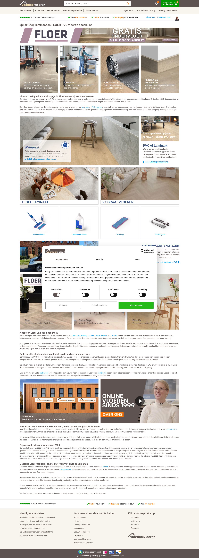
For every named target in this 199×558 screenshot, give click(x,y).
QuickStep (76, 335)
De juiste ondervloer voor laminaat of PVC (36, 532)
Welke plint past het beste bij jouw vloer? (36, 525)
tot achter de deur (126, 17)
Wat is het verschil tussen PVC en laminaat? (37, 518)
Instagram (134, 521)
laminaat (85, 107)
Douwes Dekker (94, 335)
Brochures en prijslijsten (83, 543)
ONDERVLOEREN (114, 82)
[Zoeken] (128, 3)
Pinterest (133, 528)
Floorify (137, 320)
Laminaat (39, 10)
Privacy (103, 556)
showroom (171, 429)
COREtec (113, 335)
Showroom (78, 521)
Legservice (78, 535)
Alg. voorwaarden (82, 556)
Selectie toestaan (99, 305)
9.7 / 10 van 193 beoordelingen (42, 17)
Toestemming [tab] (61, 259)
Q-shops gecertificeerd (92, 552)
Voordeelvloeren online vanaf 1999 (33, 535)
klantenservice (65, 469)
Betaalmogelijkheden (82, 532)
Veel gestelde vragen (82, 539)
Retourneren (79, 528)
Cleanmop (120, 223)
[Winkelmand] (170, 3)
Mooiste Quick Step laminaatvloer (94, 323)
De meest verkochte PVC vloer (39, 323)
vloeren (121, 556)
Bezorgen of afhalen (82, 525)
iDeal (79, 17)
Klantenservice (80, 518)
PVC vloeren (25, 10)
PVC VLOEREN (32, 82)
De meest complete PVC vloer (146, 323)
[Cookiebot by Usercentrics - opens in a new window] (143, 251)
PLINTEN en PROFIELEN (151, 81)
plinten (105, 467)
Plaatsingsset (160, 223)
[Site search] (94, 3)
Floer (28, 320)
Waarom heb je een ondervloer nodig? (35, 521)
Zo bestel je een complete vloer (32, 528)
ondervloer (44, 373)
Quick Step (85, 320)
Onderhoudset (39, 223)
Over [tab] (137, 259)
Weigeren (63, 305)
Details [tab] (99, 259)
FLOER (104, 335)
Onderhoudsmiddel (79, 223)
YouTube (133, 525)
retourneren (101, 17)
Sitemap (95, 556)
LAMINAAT (70, 82)
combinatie (102, 373)
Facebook (133, 518)
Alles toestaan (136, 305)
